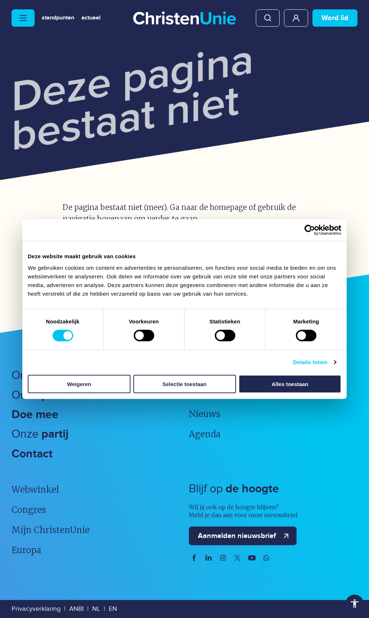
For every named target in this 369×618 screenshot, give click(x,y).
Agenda (205, 434)
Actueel (91, 18)
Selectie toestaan (185, 384)
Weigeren (79, 384)
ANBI (76, 609)
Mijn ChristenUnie (296, 18)
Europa (26, 550)
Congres (29, 509)
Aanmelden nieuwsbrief (245, 536)
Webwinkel (35, 489)
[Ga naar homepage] (184, 18)
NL (96, 609)
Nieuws (204, 414)
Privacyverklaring (36, 609)
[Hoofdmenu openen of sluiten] (23, 18)
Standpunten (58, 18)
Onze (40, 434)
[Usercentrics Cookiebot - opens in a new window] (309, 230)
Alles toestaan (290, 384)
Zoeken (267, 18)
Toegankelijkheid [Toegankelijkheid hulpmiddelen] (354, 603)
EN (113, 609)
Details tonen (310, 362)
